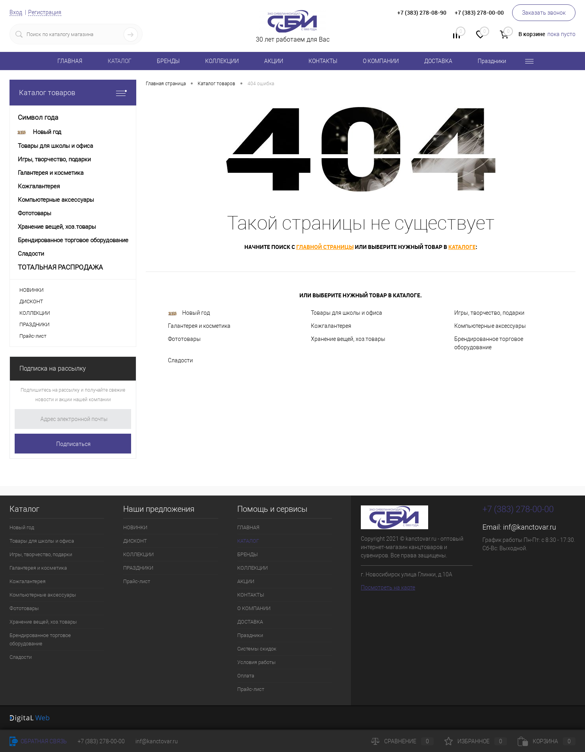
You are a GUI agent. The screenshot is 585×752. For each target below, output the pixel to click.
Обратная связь (38, 741)
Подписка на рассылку (52, 368)
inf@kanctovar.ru (529, 527)
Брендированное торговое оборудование (488, 343)
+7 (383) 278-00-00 (101, 741)
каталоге (462, 247)
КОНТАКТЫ (323, 61)
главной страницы (325, 247)
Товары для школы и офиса (346, 313)
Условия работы (256, 662)
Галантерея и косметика (199, 326)
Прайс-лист (32, 336)
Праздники (492, 61)
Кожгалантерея (331, 326)
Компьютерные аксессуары (490, 326)
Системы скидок (256, 649)
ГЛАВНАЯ (69, 61)
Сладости (180, 360)
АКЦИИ (273, 61)
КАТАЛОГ (119, 61)
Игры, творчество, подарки (489, 313)
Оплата (245, 676)
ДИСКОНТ (31, 301)
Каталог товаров (73, 92)
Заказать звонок (544, 13)
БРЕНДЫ (168, 61)
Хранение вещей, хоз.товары (348, 339)
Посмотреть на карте (388, 587)
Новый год (189, 313)
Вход (16, 12)
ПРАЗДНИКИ (34, 324)
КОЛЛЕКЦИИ (222, 61)
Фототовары (184, 339)
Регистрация (44, 12)
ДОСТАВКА (438, 61)
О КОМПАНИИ (381, 61)
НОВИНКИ (31, 290)
